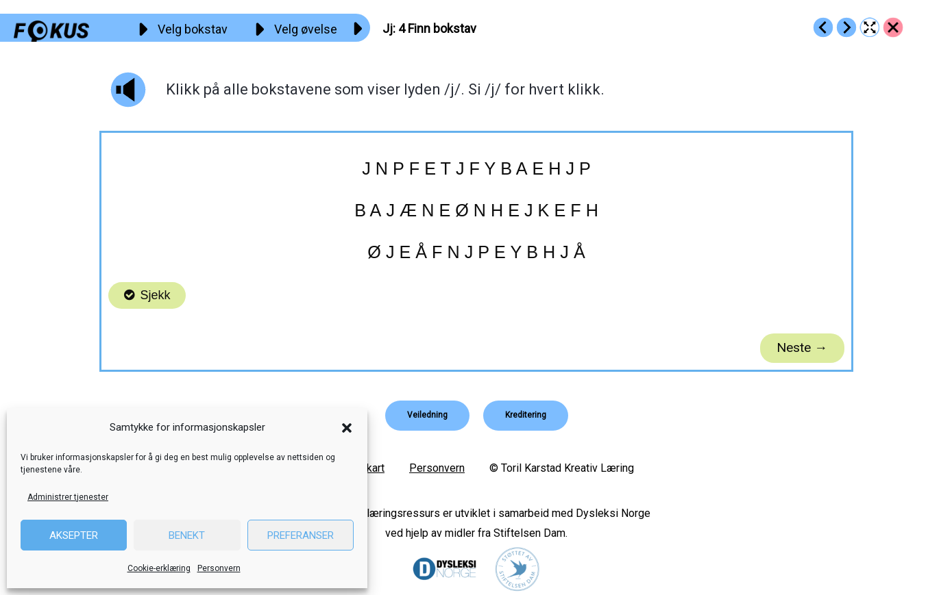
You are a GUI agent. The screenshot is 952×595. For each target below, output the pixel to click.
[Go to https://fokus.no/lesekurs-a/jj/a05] (846, 27)
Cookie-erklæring (159, 568)
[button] (347, 428)
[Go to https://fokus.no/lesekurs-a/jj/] (893, 27)
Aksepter (73, 535)
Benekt (187, 535)
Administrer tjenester (67, 497)
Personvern (219, 568)
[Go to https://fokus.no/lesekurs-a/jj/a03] (823, 27)
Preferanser (300, 535)
